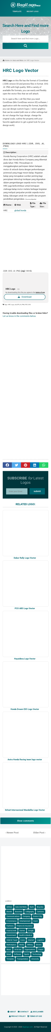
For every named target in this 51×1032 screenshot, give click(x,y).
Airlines (9, 907)
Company (26, 916)
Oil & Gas (17, 949)
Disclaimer (36, 1012)
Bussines (18, 912)
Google (31, 931)
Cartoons (40, 912)
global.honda (20, 210)
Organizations (30, 949)
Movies (38, 945)
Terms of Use (35, 1016)
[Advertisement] (25, 241)
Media (21, 945)
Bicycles (40, 907)
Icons (22, 940)
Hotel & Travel (12, 940)
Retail (9, 954)
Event (35, 921)
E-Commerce (11, 921)
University (35, 959)
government (11, 935)
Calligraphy (29, 912)
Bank (32, 907)
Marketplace (11, 945)
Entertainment (25, 921)
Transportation (22, 959)
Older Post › (39, 832)
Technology (36, 954)
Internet (31, 940)
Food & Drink (11, 931)
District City (37, 916)
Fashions (10, 926)
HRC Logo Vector (20, 70)
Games (22, 931)
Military (30, 945)
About (12, 1012)
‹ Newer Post (12, 832)
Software (17, 954)
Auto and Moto (21, 907)
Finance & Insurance (25, 926)
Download (24, 297)
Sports (26, 954)
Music (9, 949)
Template (10, 959)
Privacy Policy (17, 1016)
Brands (9, 912)
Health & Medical (25, 935)
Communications (13, 916)
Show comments (25, 821)
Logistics (40, 940)
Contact (23, 1012)
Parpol (40, 949)
